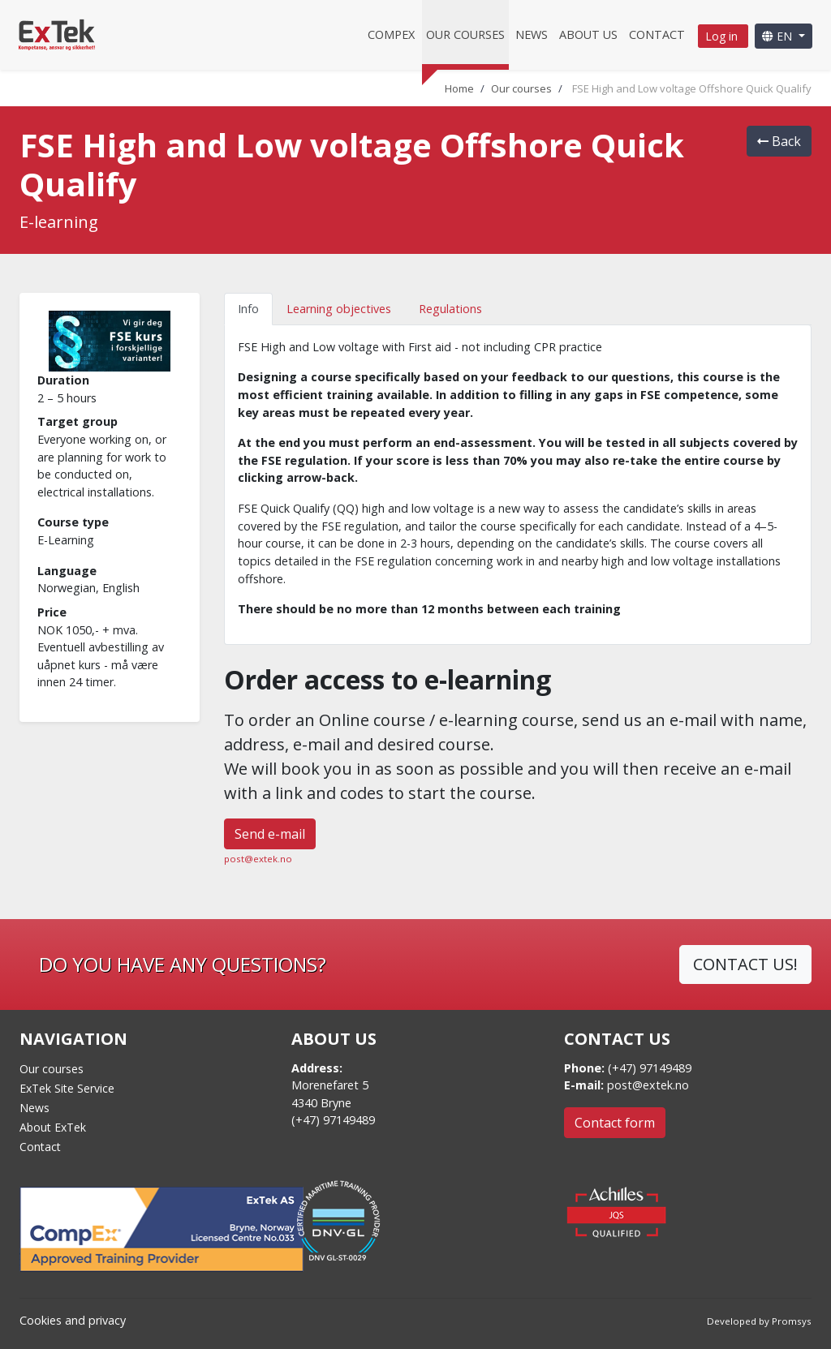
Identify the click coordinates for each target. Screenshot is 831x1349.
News (531, 34)
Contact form (615, 1123)
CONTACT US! (745, 964)
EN (778, 36)
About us (588, 34)
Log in (723, 36)
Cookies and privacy (72, 1320)
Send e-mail (270, 834)
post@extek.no (258, 859)
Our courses (465, 34)
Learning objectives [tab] (338, 308)
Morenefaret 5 (329, 1085)
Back (779, 141)
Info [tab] (248, 308)
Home (459, 88)
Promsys (792, 1321)
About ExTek (52, 1127)
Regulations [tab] (450, 308)
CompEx (391, 34)
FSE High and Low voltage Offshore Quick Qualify (692, 88)
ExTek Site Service (66, 1088)
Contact (657, 34)
